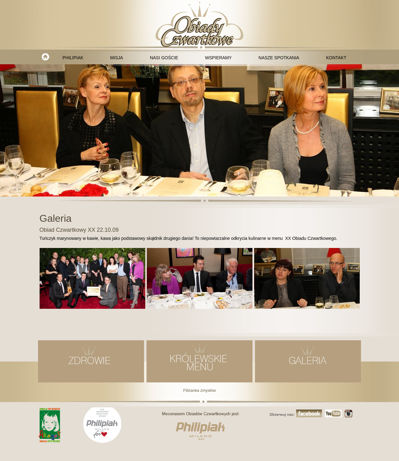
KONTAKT (336, 57)
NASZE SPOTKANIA (278, 57)
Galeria (56, 218)
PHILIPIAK (73, 57)
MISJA (116, 57)
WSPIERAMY (218, 57)
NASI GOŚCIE (164, 57)
